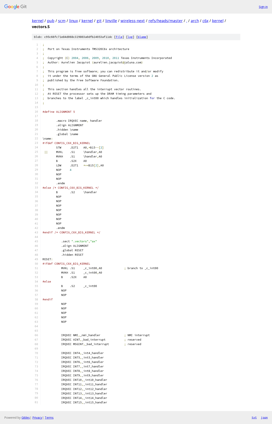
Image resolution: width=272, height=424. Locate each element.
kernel (37, 20)
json (264, 417)
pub (50, 20)
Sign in (263, 7)
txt (254, 417)
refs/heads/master (165, 20)
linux (73, 20)
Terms (49, 417)
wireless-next (133, 20)
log (130, 37)
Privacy (37, 417)
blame (142, 37)
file (119, 37)
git (99, 20)
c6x (205, 20)
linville (111, 20)
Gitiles (25, 417)
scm (62, 20)
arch (195, 20)
